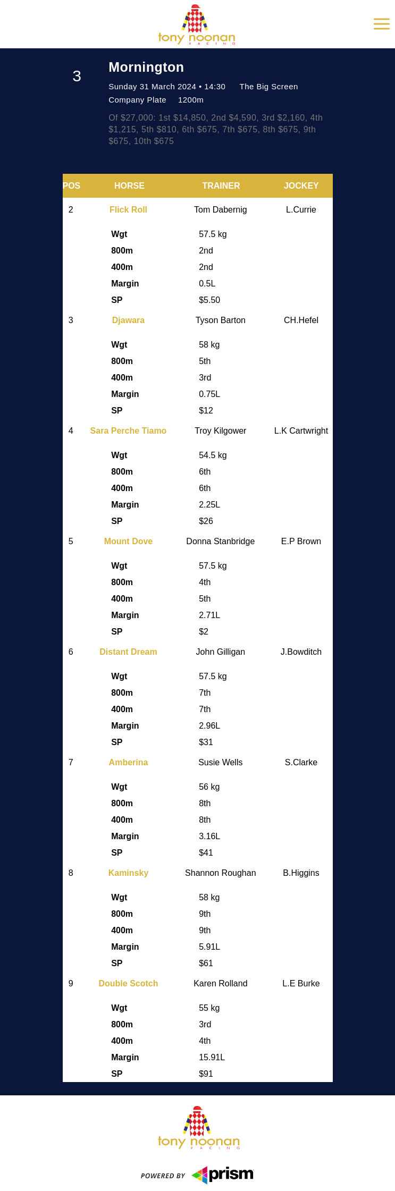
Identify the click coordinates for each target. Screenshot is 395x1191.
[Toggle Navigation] (381, 24)
